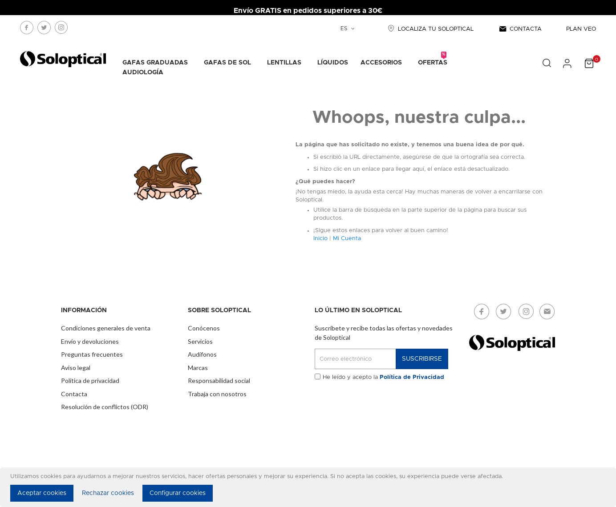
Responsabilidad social (219, 380)
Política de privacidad (90, 380)
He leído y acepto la (383, 377)
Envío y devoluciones (90, 341)
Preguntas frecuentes (92, 354)
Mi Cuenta (347, 238)
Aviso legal (75, 367)
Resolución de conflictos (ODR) (104, 406)
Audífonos (202, 354)
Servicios (200, 341)
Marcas (198, 367)
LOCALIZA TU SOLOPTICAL (429, 29)
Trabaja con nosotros (217, 394)
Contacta (74, 394)
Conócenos (204, 328)
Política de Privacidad (412, 377)
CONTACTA (520, 29)
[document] (309, 487)
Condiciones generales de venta (105, 328)
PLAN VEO (581, 29)
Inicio (320, 238)
